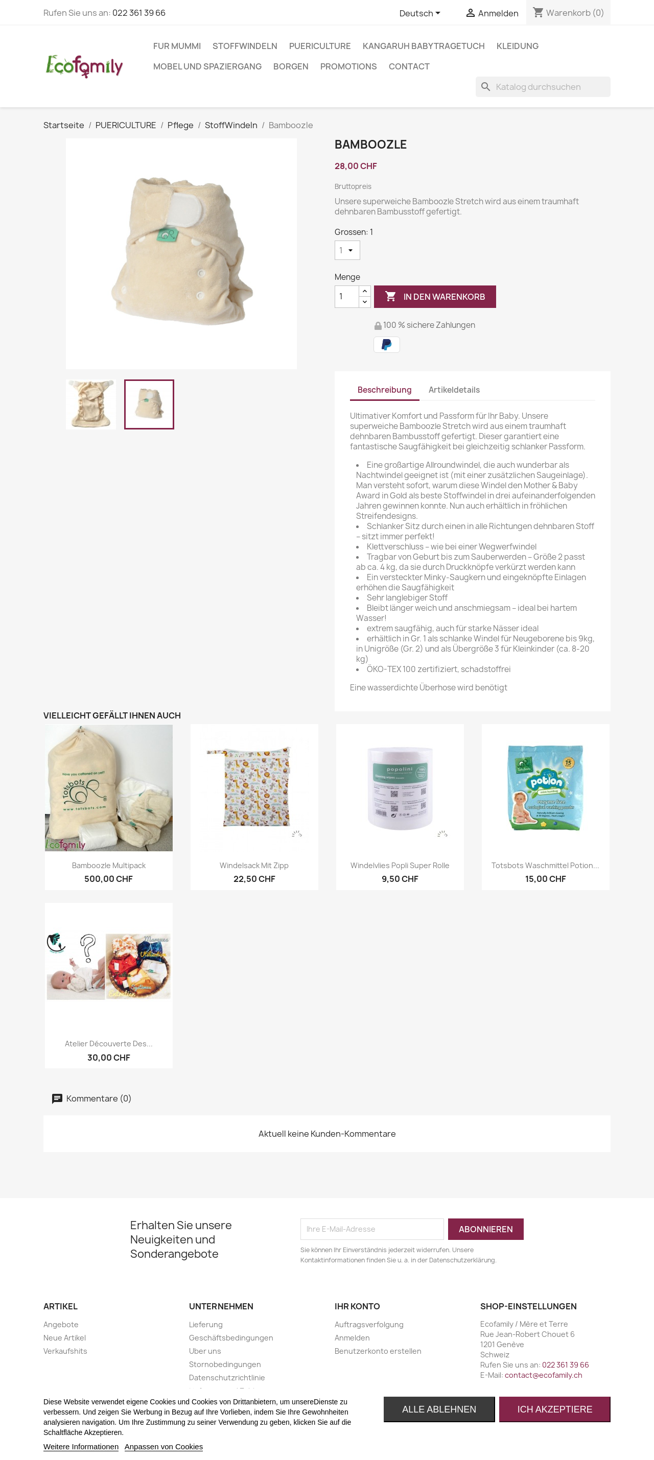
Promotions (348, 66)
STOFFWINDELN (245, 46)
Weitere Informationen (81, 1446)
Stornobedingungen (225, 1364)
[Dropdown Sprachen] (422, 14)
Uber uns (205, 1351)
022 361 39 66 (139, 12)
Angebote (61, 1324)
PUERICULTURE (320, 46)
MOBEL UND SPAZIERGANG (207, 66)
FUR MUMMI (177, 46)
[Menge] (347, 296)
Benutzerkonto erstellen (378, 1351)
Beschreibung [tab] (385, 390)
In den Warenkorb (435, 296)
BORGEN (291, 66)
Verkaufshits (65, 1351)
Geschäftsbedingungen (231, 1338)
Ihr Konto (357, 1306)
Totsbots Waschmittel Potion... (545, 865)
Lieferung (206, 1324)
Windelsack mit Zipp (254, 865)
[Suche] (543, 87)
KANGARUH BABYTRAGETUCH (424, 46)
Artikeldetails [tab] (454, 390)
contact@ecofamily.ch (543, 1375)
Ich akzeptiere (555, 1409)
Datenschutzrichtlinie (227, 1377)
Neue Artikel (64, 1338)
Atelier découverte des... (109, 1043)
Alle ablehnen (439, 1409)
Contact (409, 66)
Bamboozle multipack (109, 865)
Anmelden (352, 1338)
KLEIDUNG (518, 46)
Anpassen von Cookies (164, 1446)
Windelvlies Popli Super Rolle (400, 865)
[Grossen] (347, 250)
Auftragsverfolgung (369, 1324)
